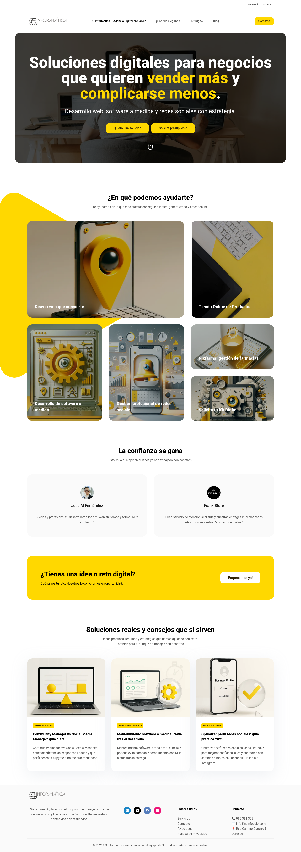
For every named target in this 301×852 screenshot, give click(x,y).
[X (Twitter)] (137, 810)
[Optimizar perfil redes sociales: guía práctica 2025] (235, 687)
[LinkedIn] (127, 810)
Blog (216, 21)
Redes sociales (44, 725)
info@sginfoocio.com (251, 824)
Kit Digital (197, 21)
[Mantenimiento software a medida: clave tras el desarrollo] (150, 687)
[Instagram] (157, 810)
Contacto (264, 21)
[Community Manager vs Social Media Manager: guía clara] (66, 687)
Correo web (252, 4)
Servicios (184, 818)
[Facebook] (147, 810)
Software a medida (130, 725)
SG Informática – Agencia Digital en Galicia (118, 21)
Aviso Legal (185, 829)
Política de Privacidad (192, 834)
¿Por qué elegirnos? (168, 21)
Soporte (267, 4)
